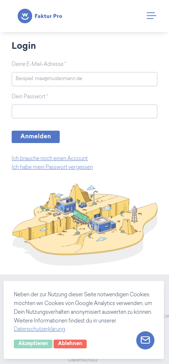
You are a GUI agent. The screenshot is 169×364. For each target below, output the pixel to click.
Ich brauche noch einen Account (50, 159)
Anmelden (35, 137)
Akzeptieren (33, 344)
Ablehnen (70, 344)
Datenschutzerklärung (39, 329)
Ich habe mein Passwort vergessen (52, 167)
